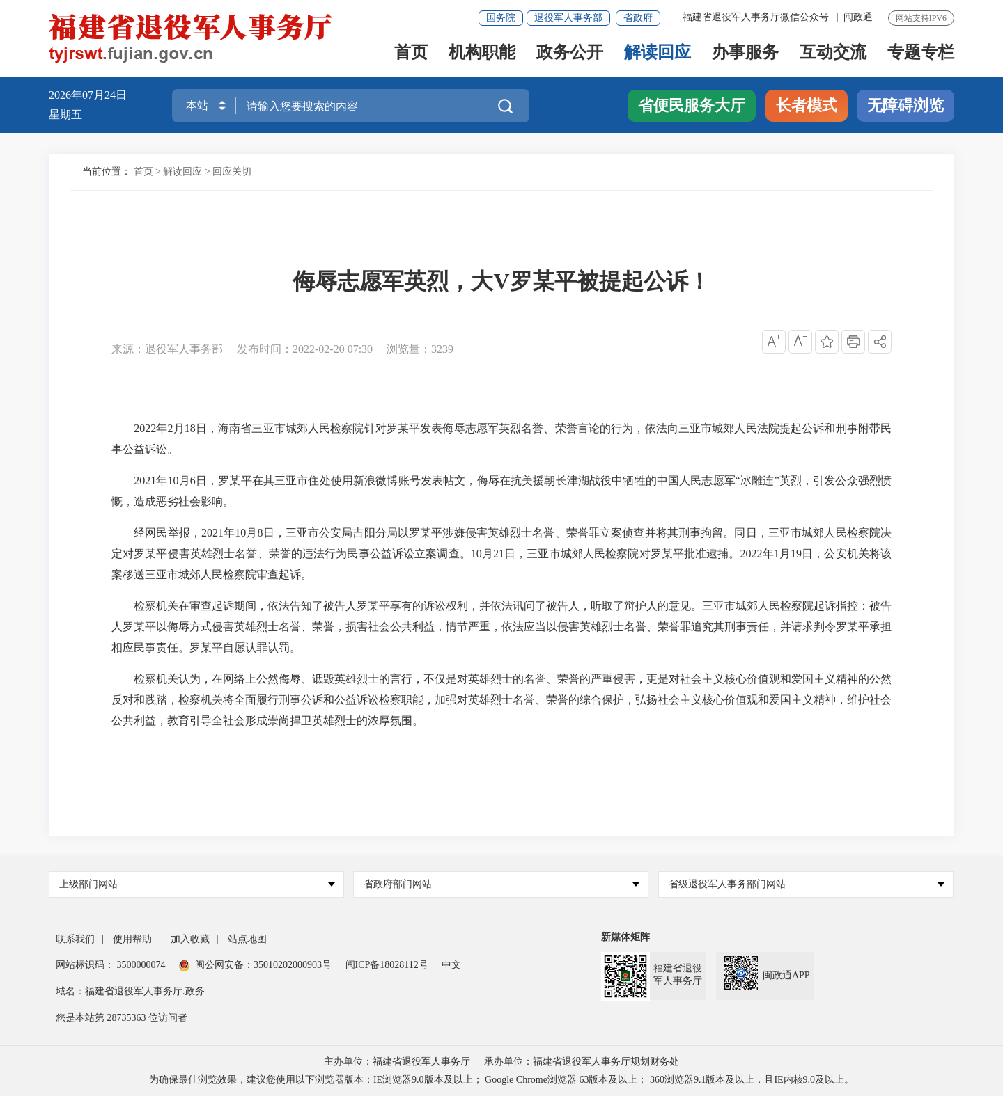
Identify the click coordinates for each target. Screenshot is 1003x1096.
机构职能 (482, 53)
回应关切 (231, 171)
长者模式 (806, 105)
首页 (411, 53)
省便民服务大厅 (691, 105)
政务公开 (569, 53)
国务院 (500, 18)
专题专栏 (920, 53)
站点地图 (247, 939)
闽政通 (858, 17)
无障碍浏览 (905, 105)
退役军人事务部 (568, 18)
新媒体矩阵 (625, 937)
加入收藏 (190, 939)
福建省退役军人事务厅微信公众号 (757, 17)
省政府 (638, 18)
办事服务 (745, 53)
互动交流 (833, 53)
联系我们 (75, 939)
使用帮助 (132, 939)
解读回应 (657, 53)
